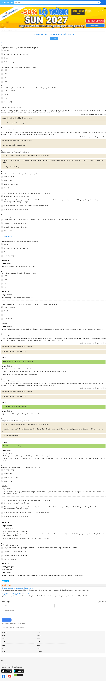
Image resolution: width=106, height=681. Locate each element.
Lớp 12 (39, 632)
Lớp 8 (38, 639)
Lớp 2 (38, 648)
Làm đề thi (54, 38)
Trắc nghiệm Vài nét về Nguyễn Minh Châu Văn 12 (15, 594)
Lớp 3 (3, 648)
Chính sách (4, 664)
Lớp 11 (4, 635)
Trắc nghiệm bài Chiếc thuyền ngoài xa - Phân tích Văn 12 (17, 588)
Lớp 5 (3, 645)
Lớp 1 (3, 651)
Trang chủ (4, 632)
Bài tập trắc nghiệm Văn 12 (9, 30)
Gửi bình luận (6, 620)
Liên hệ (3, 661)
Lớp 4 (38, 645)
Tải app (39, 651)
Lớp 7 (3, 642)
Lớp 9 (3, 639)
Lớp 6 (38, 642)
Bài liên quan (6, 585)
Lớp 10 (39, 635)
